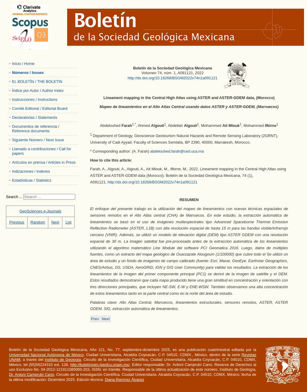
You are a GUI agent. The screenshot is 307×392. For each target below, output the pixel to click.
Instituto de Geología (63, 359)
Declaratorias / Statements (34, 117)
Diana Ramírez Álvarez (124, 379)
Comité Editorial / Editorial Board (39, 108)
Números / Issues (28, 72)
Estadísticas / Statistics (31, 180)
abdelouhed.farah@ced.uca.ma (177, 151)
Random (38, 222)
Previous (16, 222)
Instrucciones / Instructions (35, 99)
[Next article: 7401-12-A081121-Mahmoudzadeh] (105, 319)
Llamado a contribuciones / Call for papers (41, 151)
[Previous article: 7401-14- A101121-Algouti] (95, 319)
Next (55, 222)
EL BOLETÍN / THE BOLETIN (37, 81)
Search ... (14, 197)
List (68, 222)
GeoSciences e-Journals (40, 211)
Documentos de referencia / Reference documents (35, 128)
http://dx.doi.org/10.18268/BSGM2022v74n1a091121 (173, 78)
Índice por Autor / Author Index (38, 90)
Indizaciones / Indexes (31, 171)
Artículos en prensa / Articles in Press (44, 162)
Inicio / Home (23, 63)
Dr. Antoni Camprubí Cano (31, 374)
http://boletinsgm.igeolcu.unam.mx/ (100, 364)
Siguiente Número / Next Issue (38, 140)
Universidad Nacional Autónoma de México (46, 355)
